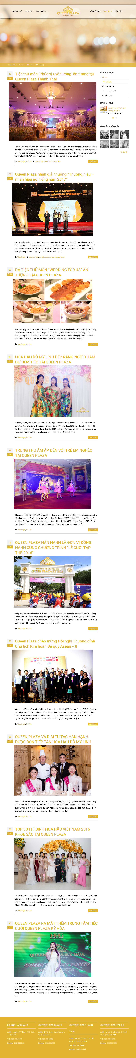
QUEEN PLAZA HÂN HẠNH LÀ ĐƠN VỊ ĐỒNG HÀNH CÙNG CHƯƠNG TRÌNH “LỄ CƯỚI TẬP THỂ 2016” (53, 547)
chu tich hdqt (33, 257)
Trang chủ (17, 11)
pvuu (50, 161)
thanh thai (56, 161)
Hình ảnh (94, 11)
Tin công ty (21, 161)
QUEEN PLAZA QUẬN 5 (50, 1027)
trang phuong (60, 257)
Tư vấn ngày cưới (109, 91)
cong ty (41, 257)
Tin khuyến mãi (108, 86)
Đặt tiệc (118, 11)
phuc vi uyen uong (41, 161)
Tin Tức (29, 161)
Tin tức (106, 11)
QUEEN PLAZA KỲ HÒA (112, 1027)
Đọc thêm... (93, 161)
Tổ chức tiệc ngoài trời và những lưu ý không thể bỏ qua (118, 123)
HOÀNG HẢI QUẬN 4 (17, 1027)
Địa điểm (40, 11)
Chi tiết (124, 181)
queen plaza (49, 257)
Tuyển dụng (107, 95)
